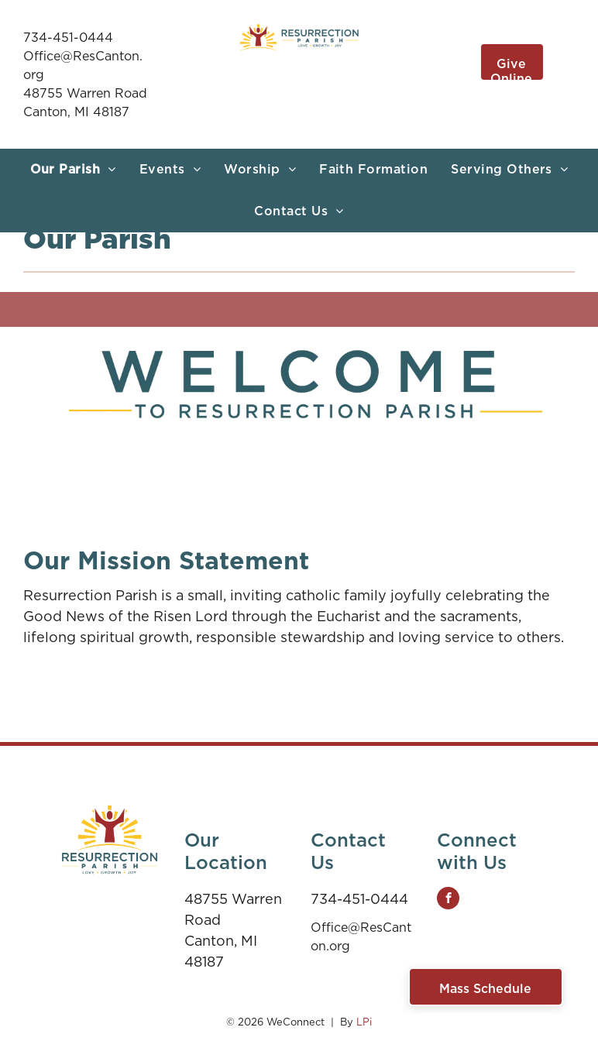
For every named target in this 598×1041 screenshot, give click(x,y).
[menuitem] (73, 170)
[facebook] (448, 900)
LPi (364, 1022)
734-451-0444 (68, 37)
